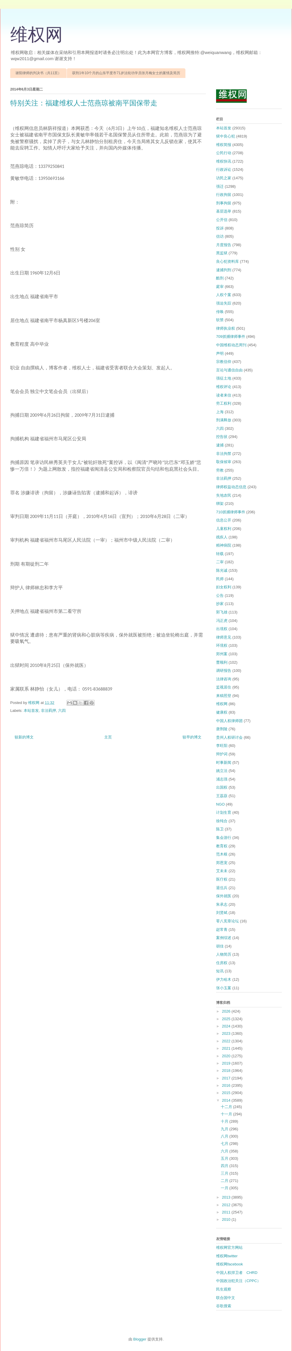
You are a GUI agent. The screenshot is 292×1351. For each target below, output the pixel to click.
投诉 (220, 228)
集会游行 (223, 837)
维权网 (36, 34)
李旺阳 (221, 745)
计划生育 (223, 812)
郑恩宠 (221, 862)
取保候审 (223, 462)
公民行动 (223, 153)
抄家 (220, 603)
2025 (227, 1019)
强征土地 (223, 378)
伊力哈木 (223, 979)
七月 (225, 1143)
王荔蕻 (221, 796)
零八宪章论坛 (227, 921)
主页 (108, 737)
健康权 (221, 712)
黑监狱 (221, 253)
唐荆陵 (221, 729)
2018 (227, 1070)
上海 (220, 412)
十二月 (227, 1107)
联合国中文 (225, 1298)
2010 (227, 1219)
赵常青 (221, 929)
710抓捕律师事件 (230, 512)
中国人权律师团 (229, 721)
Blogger (139, 1339)
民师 (220, 579)
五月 (225, 1158)
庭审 (220, 286)
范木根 (221, 854)
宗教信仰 (223, 361)
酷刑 (220, 278)
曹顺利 (221, 662)
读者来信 (223, 395)
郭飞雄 (221, 612)
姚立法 (221, 770)
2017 (227, 1078)
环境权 (221, 645)
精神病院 (223, 545)
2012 (227, 1205)
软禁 (220, 320)
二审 (220, 562)
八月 (225, 1136)
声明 (220, 353)
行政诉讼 (223, 169)
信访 (220, 236)
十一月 (227, 1114)
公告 (220, 595)
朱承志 (221, 904)
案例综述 (223, 938)
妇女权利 (223, 587)
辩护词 (221, 754)
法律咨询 (223, 679)
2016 (227, 1085)
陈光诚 (221, 570)
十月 (225, 1121)
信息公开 (223, 520)
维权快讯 (223, 161)
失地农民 (223, 495)
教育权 (221, 846)
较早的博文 (191, 737)
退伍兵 (221, 888)
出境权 (221, 629)
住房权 (221, 963)
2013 (227, 1197)
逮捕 (220, 445)
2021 (227, 1048)
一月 (225, 1188)
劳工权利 (223, 403)
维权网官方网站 (229, 1247)
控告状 (221, 436)
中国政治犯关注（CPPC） (238, 1281)
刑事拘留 (223, 203)
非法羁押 (48, 710)
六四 (62, 710)
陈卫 (220, 829)
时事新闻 (223, 762)
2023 (227, 1033)
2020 (227, 1056)
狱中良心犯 (225, 136)
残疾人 (221, 537)
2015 (227, 1093)
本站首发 (31, 710)
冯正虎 (221, 620)
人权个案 (223, 295)
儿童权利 (223, 528)
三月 (225, 1173)
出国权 (221, 787)
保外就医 (223, 896)
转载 (220, 554)
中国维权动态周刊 (231, 345)
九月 (225, 1129)
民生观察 (223, 1289)
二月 (225, 1180)
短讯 (220, 971)
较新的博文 (24, 737)
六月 (225, 1151)
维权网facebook (229, 1264)
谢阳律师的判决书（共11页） (38, 73)
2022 (227, 1041)
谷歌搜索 (223, 1306)
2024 (227, 1026)
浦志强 (221, 779)
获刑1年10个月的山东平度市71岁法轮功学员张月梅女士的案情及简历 (126, 73)
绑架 (220, 503)
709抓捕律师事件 (230, 336)
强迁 (220, 186)
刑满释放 (223, 420)
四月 (225, 1166)
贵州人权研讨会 (229, 737)
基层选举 (223, 211)
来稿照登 (223, 695)
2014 (227, 1100)
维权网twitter (227, 1256)
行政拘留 (223, 194)
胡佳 (220, 946)
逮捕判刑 (223, 270)
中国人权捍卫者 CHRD (237, 1272)
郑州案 (221, 654)
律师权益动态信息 (231, 487)
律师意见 (223, 637)
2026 (227, 1011)
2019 (227, 1063)
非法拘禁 (223, 453)
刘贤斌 (221, 912)
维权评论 (223, 387)
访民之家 (223, 178)
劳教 (220, 470)
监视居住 (223, 687)
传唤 (220, 312)
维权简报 (223, 144)
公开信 (221, 220)
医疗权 (221, 879)
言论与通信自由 (229, 370)
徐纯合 (221, 821)
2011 (227, 1212)
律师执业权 (225, 328)
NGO (220, 804)
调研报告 (223, 670)
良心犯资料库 (227, 261)
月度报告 (223, 245)
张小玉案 (223, 988)
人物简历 (223, 954)
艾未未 (221, 871)
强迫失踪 (223, 303)
